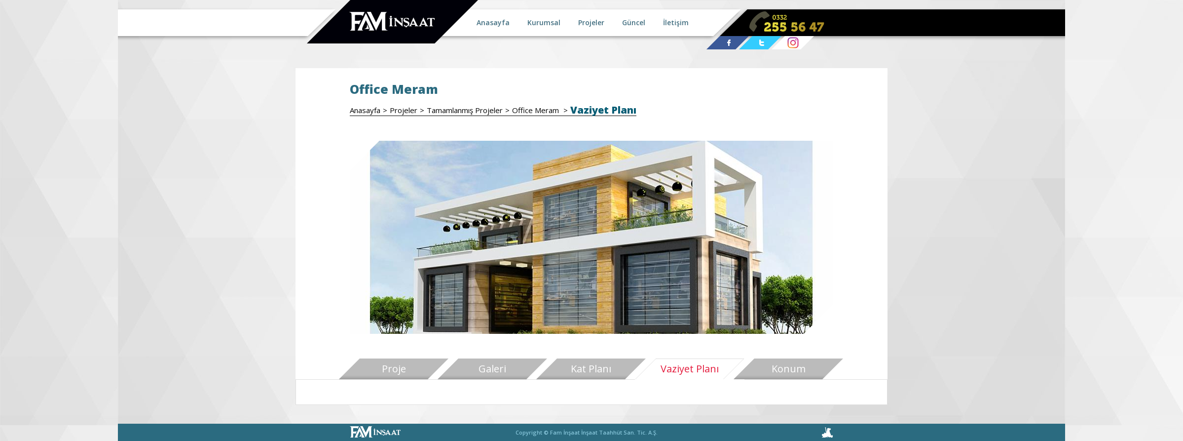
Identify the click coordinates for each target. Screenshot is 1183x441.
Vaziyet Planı (603, 110)
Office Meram (536, 110)
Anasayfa (365, 110)
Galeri (492, 368)
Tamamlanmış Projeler (465, 110)
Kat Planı (591, 368)
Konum (789, 368)
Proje (394, 368)
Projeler (403, 110)
